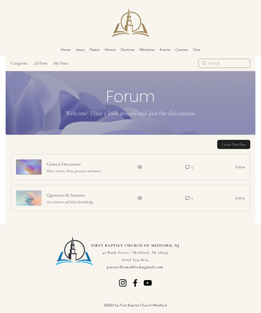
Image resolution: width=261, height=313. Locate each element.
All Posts (40, 63)
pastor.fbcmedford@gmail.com (135, 267)
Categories (19, 63)
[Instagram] (123, 283)
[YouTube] (148, 283)
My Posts (61, 63)
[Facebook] (135, 283)
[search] (224, 63)
